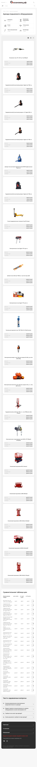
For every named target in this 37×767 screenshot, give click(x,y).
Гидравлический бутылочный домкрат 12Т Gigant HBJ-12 (18, 114)
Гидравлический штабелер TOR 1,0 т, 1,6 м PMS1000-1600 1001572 (18, 423)
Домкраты (10, 19)
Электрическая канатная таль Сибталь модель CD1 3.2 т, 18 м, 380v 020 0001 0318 (7, 673)
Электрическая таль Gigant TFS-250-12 (18, 254)
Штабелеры (26, 29)
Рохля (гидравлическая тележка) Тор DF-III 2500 (18, 226)
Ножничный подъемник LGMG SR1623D (18, 506)
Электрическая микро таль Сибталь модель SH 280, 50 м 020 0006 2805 (18, 367)
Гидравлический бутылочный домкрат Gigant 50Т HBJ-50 (18, 198)
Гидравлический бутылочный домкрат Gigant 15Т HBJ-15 (18, 86)
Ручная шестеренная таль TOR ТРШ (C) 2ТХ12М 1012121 (18, 338)
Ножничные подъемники (26, 20)
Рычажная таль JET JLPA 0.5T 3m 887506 (18, 58)
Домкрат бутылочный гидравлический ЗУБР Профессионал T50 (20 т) (18, 171)
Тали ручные (26, 25)
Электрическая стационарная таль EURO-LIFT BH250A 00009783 (18, 451)
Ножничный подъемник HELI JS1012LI (18, 478)
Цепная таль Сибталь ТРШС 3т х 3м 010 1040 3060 (18, 282)
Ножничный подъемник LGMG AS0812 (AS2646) (18, 534)
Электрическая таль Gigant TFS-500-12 (18, 310)
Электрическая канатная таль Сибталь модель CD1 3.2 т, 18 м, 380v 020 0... (18, 395)
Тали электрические (12, 29)
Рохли (9, 25)
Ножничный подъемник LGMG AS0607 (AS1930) (18, 590)
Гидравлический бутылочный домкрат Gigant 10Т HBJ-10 (18, 142)
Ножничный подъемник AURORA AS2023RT (18, 562)
